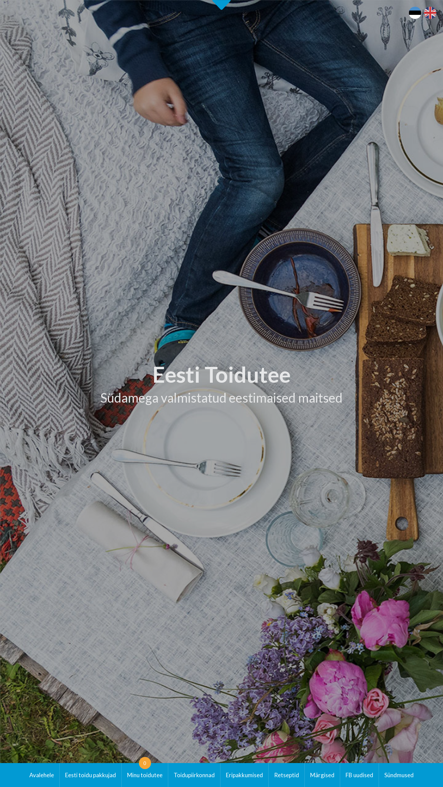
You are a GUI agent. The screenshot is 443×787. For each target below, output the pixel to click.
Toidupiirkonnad (194, 775)
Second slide (221, 5)
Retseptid (286, 775)
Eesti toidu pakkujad (90, 775)
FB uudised (359, 775)
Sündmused (399, 775)
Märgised (322, 775)
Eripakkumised (244, 775)
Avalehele (41, 775)
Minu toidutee (145, 771)
